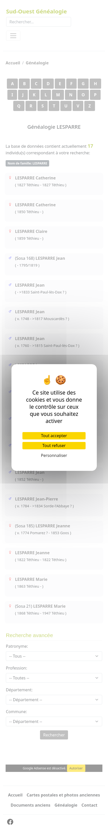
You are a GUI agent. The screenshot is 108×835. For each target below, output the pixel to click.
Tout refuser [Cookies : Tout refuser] (53, 445)
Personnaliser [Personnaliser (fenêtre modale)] (54, 455)
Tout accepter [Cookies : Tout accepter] (54, 435)
